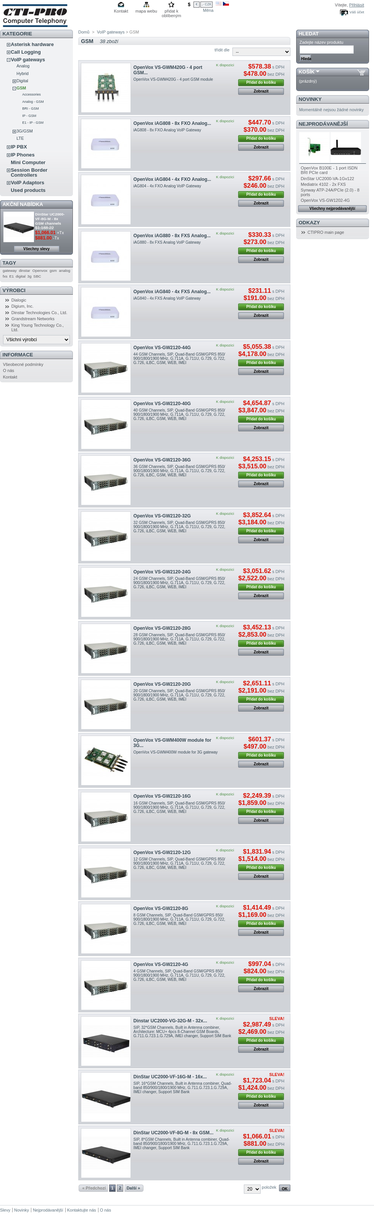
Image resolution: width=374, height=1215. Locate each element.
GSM (21, 88)
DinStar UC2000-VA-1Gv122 (327, 178)
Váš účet (357, 12)
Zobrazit (261, 91)
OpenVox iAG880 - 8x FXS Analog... (172, 235)
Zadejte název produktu (321, 42)
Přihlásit (356, 5)
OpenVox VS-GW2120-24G (162, 572)
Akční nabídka (23, 204)
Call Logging (26, 52)
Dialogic (18, 300)
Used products (28, 190)
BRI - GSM (30, 108)
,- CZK (206, 4)
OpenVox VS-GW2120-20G (162, 684)
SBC (37, 276)
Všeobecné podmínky (23, 364)
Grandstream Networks (33, 318)
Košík (307, 72)
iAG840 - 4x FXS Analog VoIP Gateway (167, 298)
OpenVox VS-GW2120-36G (162, 460)
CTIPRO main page (326, 232)
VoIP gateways (28, 59)
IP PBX (19, 147)
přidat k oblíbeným (171, 11)
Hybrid (22, 73)
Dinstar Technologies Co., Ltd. (39, 312)
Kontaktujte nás (81, 1210)
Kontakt (121, 11)
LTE (20, 138)
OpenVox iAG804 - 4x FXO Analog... (172, 179)
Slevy (5, 1210)
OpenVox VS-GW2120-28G (162, 628)
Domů (83, 32)
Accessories (31, 94)
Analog (22, 66)
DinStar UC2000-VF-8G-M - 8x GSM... (174, 1132)
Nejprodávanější (323, 124)
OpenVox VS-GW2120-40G (162, 403)
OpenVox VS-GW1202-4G (325, 200)
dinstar (24, 270)
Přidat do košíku (261, 82)
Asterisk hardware (32, 44)
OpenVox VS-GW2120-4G (161, 964)
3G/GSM (24, 131)
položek (269, 1187)
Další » (133, 1188)
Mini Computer (28, 162)
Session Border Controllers (29, 172)
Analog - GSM (33, 102)
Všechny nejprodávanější (332, 208)
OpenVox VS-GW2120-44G (162, 347)
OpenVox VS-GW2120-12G (162, 852)
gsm (53, 270)
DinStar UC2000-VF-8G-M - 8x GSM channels (49, 218)
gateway (10, 270)
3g (29, 276)
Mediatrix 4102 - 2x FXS (323, 184)
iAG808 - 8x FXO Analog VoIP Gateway (167, 130)
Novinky (310, 99)
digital (21, 276)
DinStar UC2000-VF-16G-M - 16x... (170, 1076)
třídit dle (221, 50)
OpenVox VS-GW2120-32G (162, 516)
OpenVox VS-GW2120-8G (161, 908)
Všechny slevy (36, 249)
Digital (22, 80)
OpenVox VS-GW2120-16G (162, 796)
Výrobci (14, 290)
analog (64, 270)
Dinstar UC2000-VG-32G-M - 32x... (170, 1020)
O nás (8, 370)
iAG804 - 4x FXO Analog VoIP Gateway (167, 186)
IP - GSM (29, 116)
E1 (11, 276)
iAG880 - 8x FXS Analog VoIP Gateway (167, 242)
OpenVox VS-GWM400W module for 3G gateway (176, 752)
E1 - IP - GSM (33, 123)
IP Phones (23, 155)
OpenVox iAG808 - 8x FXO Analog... (172, 123)
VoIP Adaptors (27, 182)
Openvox (40, 270)
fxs (5, 276)
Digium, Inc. (22, 306)
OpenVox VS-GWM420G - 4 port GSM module (173, 79)
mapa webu (146, 11)
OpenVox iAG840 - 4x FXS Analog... (172, 291)
